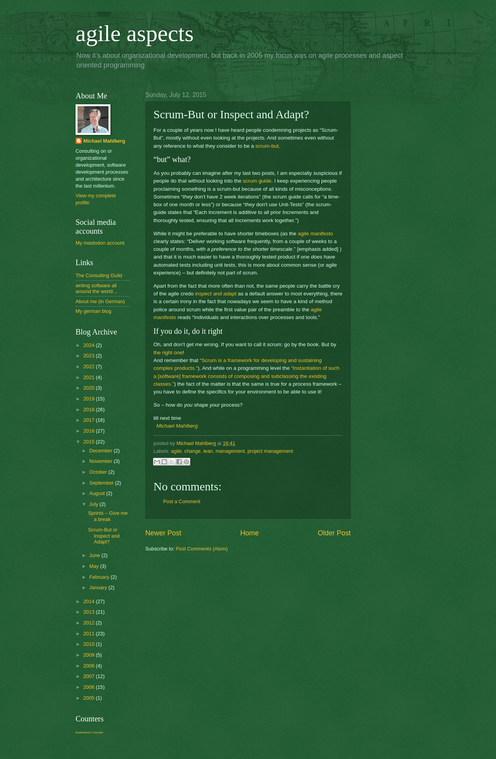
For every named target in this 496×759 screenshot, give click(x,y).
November (101, 461)
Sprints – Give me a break (107, 516)
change (192, 451)
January (98, 587)
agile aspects (135, 33)
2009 (89, 655)
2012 (89, 623)
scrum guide (257, 181)
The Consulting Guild (99, 275)
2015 (89, 442)
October (98, 472)
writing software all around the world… (97, 288)
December (101, 451)
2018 (89, 409)
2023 (89, 356)
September (102, 483)
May (94, 566)
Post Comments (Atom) (202, 549)
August (97, 493)
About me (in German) (100, 301)
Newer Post (163, 533)
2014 (89, 601)
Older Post (334, 533)
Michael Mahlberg (177, 426)
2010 (89, 644)
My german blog (93, 311)
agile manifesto (315, 233)
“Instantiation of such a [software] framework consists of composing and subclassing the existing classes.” (246, 376)
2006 (89, 687)
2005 (89, 698)
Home (249, 533)
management (230, 451)
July (94, 504)
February (99, 577)
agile (176, 451)
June (95, 555)
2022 (89, 366)
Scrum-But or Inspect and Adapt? (104, 536)
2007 (89, 676)
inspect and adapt (215, 294)
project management (270, 451)
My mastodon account (100, 243)
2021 (89, 377)
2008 (89, 666)
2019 (89, 399)
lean (208, 451)
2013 (89, 612)
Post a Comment (181, 501)
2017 (89, 420)
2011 (89, 634)
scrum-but (267, 146)
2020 (89, 388)
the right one (168, 352)
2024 (89, 345)
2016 (89, 431)
